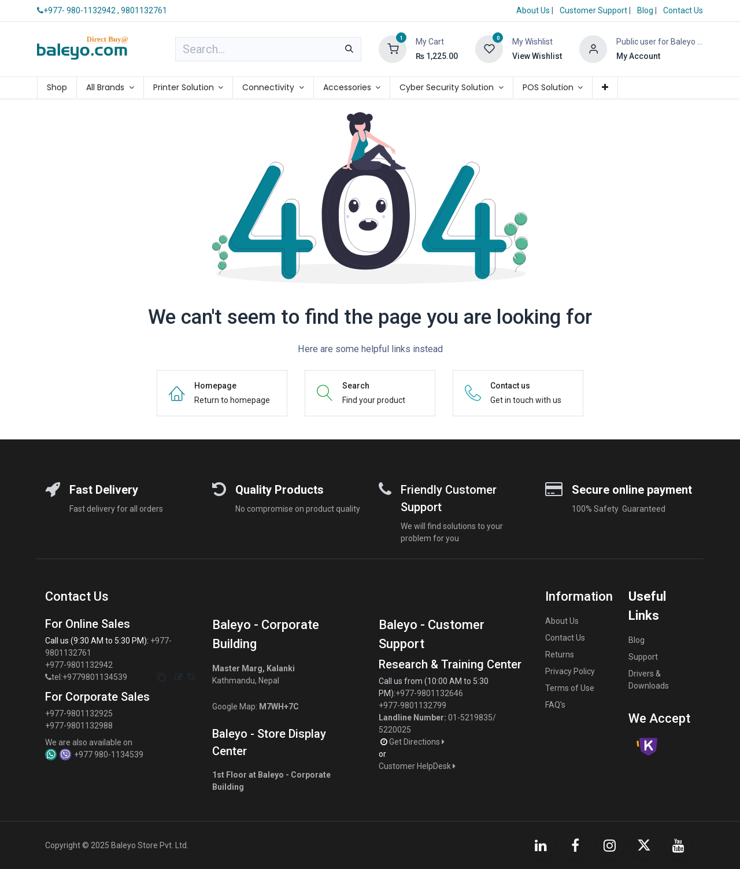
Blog (646, 10)
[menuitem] (57, 87)
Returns (559, 654)
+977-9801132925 (79, 713)
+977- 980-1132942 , (78, 10)
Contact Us (683, 10)
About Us (533, 10)
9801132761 (144, 10)
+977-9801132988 (79, 725)
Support (643, 656)
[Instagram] (609, 845)
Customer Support (594, 10)
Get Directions (417, 741)
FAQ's (555, 704)
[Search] (349, 49)
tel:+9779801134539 (89, 677)
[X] (644, 845)
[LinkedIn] (541, 845)
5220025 (395, 729)
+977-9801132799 (412, 705)
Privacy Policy (570, 671)
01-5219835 (470, 717)
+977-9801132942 (79, 665)
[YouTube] (678, 845)
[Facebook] (575, 845)
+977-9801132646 (430, 693)
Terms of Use (569, 688)
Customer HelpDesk (418, 766)
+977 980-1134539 (108, 754)
